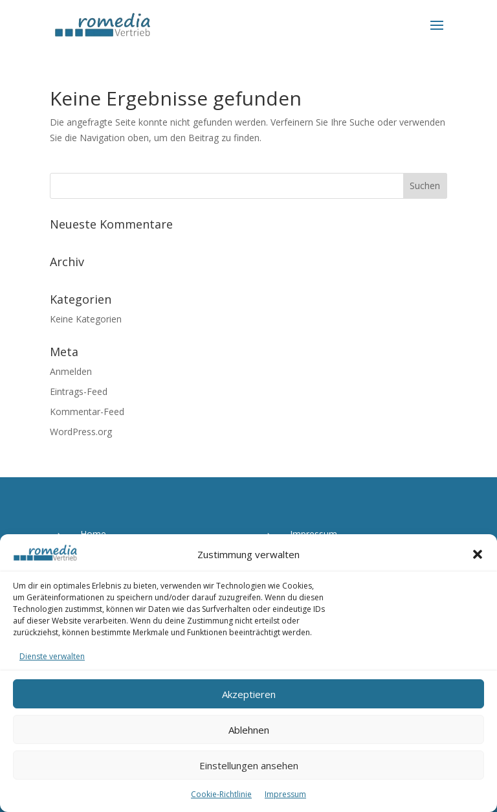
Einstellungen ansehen (248, 765)
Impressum (285, 794)
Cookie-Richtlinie (221, 794)
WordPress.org (81, 431)
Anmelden (71, 371)
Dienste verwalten (52, 656)
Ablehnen (248, 729)
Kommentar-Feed (87, 411)
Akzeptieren (249, 694)
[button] (477, 554)
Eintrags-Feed (78, 391)
